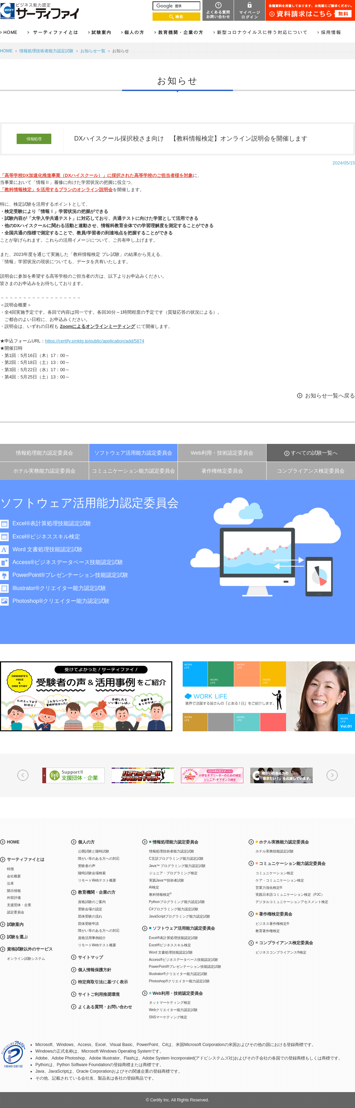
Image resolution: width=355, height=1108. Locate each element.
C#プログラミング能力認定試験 (174, 909)
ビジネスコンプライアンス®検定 (281, 952)
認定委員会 (15, 912)
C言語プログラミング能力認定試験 (176, 858)
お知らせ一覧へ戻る (330, 396)
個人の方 (86, 842)
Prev (22, 775)
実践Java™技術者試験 (166, 880)
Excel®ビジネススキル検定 (52, 536)
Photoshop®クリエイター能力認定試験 (66, 601)
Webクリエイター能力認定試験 (173, 1010)
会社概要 (14, 876)
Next (332, 775)
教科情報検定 (160, 894)
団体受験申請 (88, 924)
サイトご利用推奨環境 (99, 994)
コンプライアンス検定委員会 (311, 471)
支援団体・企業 (19, 905)
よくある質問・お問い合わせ (105, 1006)
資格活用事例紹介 (92, 938)
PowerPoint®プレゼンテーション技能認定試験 (76, 575)
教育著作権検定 (268, 931)
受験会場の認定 (90, 909)
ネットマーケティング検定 (170, 1002)
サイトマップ (90, 957)
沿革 (10, 883)
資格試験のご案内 (92, 902)
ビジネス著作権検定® (272, 924)
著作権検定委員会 (222, 471)
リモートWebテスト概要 (97, 880)
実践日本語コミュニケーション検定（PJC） (290, 894)
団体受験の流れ (90, 916)
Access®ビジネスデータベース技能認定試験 (73, 562)
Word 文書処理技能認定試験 (53, 549)
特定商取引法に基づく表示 (103, 982)
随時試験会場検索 (92, 873)
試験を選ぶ (17, 937)
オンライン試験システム (26, 958)
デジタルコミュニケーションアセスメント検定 (292, 902)
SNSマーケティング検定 (168, 1017)
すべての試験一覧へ (314, 453)
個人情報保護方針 (94, 969)
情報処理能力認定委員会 (44, 453)
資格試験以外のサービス (30, 949)
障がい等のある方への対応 (99, 858)
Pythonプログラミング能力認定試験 (177, 902)
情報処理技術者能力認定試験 (46, 50)
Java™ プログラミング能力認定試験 (177, 866)
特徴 (10, 869)
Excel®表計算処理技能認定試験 (57, 523)
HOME (6, 50)
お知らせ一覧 (92, 50)
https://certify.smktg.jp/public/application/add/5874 (94, 340)
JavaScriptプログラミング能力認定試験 (179, 916)
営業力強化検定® (269, 888)
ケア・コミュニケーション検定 (280, 880)
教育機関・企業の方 (96, 892)
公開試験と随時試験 (93, 851)
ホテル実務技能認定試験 (275, 851)
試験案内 (15, 924)
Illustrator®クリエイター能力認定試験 (65, 588)
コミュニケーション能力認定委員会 (133, 471)
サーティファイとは (25, 859)
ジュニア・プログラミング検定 (173, 873)
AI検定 (154, 887)
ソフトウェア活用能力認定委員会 (133, 453)
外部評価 (14, 898)
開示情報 (14, 891)
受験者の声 (86, 866)
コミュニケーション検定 (275, 873)
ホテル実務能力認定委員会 (44, 471)
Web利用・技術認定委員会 (222, 453)
